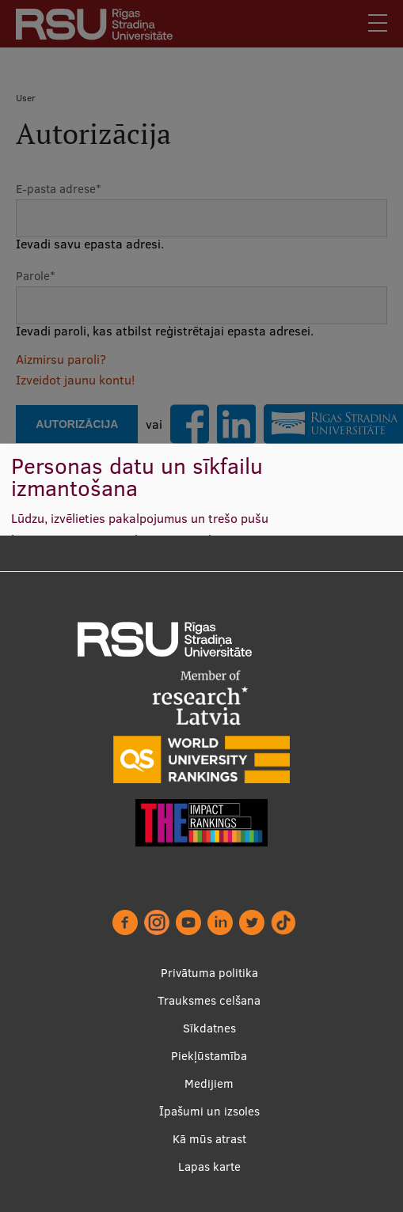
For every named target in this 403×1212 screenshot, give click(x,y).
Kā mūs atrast (209, 1139)
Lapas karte (209, 1166)
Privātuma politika (209, 972)
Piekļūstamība (209, 1055)
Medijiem (209, 1083)
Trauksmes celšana (209, 1000)
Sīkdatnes (209, 1028)
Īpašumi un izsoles (209, 1111)
